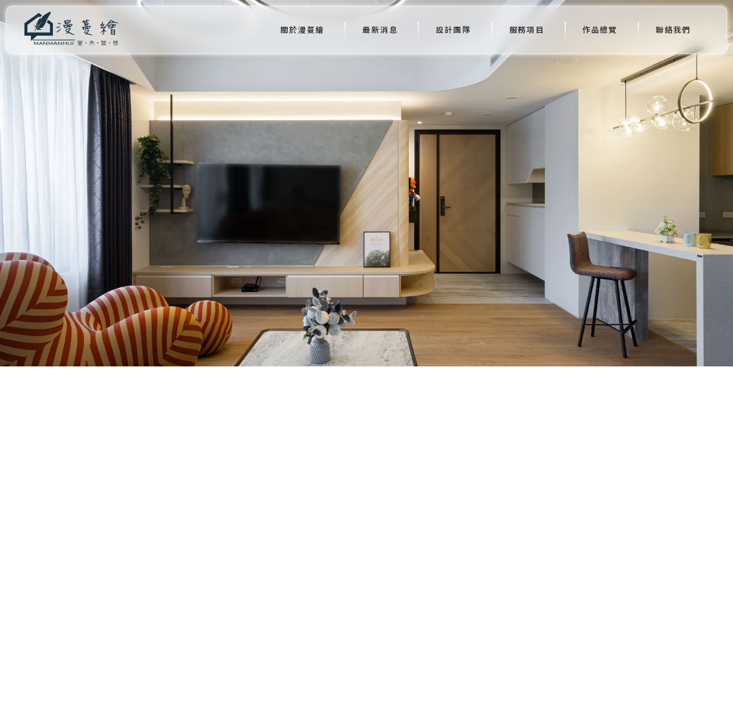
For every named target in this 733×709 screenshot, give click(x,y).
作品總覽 (600, 29)
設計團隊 (453, 29)
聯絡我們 (673, 29)
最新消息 (379, 29)
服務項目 (526, 29)
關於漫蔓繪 (302, 29)
